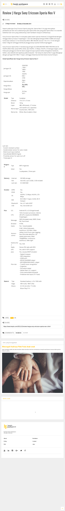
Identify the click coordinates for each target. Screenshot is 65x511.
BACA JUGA (6, 398)
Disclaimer (35, 438)
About (5, 438)
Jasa (33, 444)
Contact (34, 441)
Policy (5, 441)
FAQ (5, 444)
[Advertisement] (32, 128)
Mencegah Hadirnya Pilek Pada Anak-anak (18, 347)
